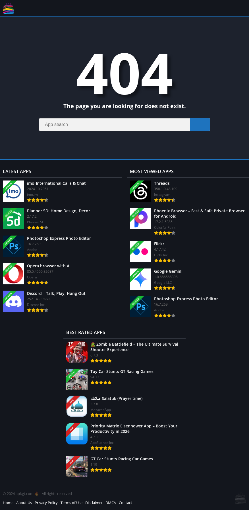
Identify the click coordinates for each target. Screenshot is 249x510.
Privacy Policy (46, 502)
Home (8, 502)
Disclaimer (94, 502)
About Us (24, 502)
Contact (125, 502)
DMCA (110, 502)
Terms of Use (71, 502)
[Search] (124, 124)
